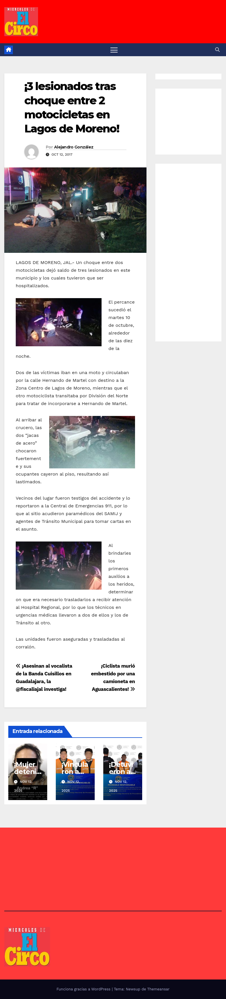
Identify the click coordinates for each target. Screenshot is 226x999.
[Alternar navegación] (114, 49)
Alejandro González (73, 147)
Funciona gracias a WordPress (84, 989)
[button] (217, 49)
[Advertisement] (193, 120)
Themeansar (158, 989)
